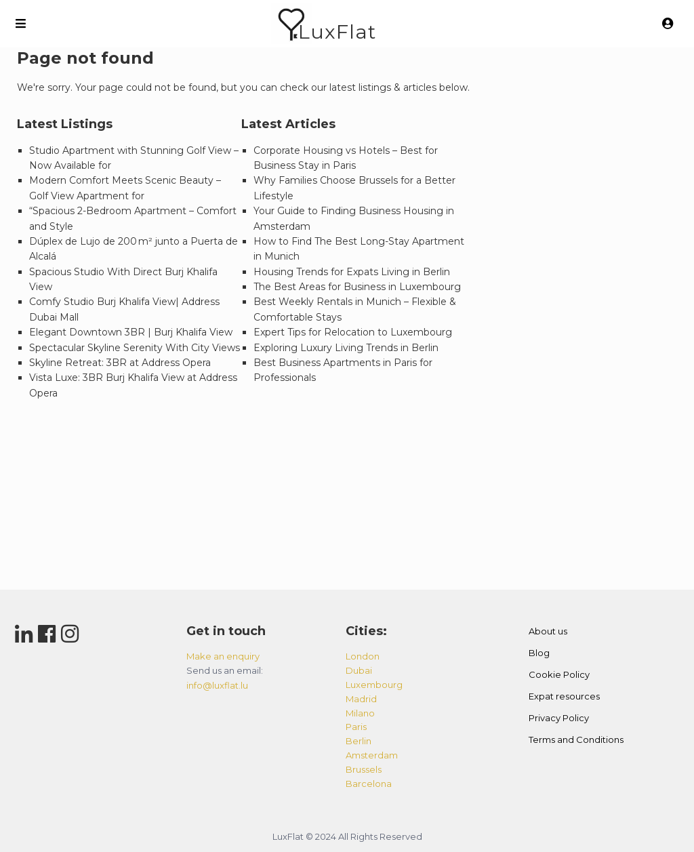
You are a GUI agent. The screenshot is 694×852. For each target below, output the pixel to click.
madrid (361, 698)
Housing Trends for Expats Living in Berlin (351, 272)
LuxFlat (337, 31)
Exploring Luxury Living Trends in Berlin (345, 348)
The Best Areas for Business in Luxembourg (357, 287)
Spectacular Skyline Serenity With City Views (134, 348)
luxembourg (374, 684)
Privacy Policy (559, 717)
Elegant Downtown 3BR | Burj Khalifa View (130, 332)
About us (548, 631)
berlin (358, 740)
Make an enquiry (223, 656)
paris (356, 726)
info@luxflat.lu (217, 685)
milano (360, 713)
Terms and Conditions (576, 739)
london (363, 656)
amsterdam (372, 755)
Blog (539, 652)
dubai (359, 670)
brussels (364, 769)
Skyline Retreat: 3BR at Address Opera (120, 363)
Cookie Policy (559, 674)
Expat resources (564, 696)
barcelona (369, 783)
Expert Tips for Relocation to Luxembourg (352, 332)
